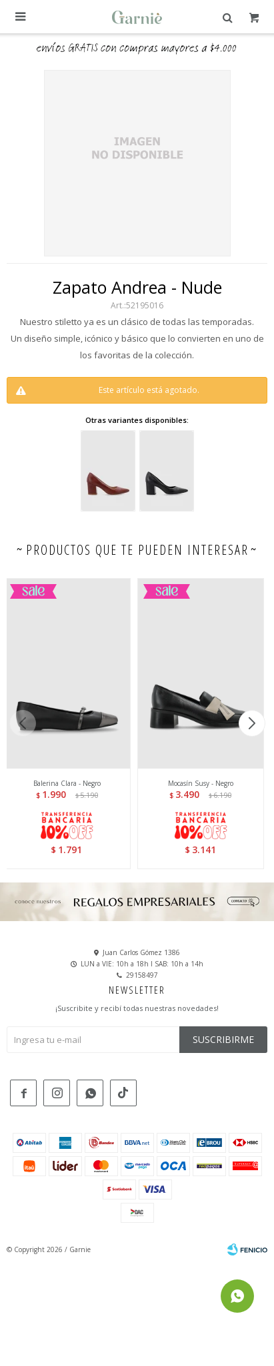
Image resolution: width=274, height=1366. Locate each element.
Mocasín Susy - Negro (200, 783)
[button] (252, 723)
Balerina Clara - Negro (67, 783)
